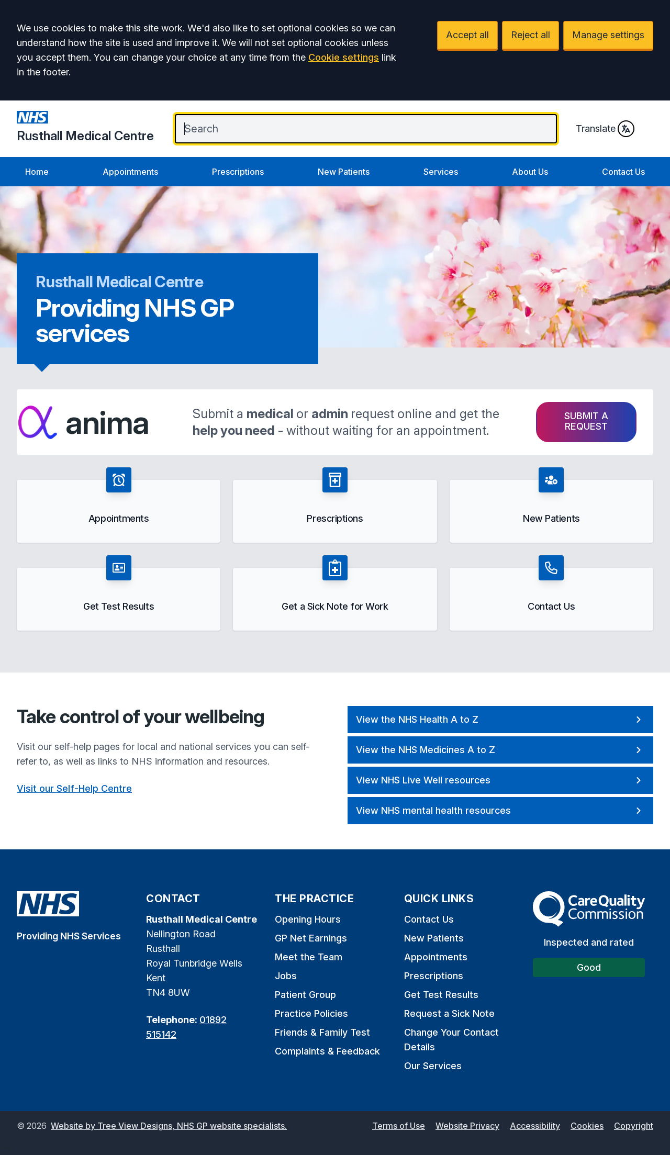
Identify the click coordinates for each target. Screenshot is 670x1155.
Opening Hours (308, 919)
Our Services (433, 1065)
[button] (118, 505)
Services (440, 171)
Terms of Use (398, 1125)
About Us (530, 171)
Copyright (633, 1125)
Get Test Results (441, 994)
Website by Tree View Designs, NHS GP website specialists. (169, 1125)
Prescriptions (238, 171)
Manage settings (608, 34)
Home (37, 171)
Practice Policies (311, 1013)
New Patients (344, 171)
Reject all (530, 34)
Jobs (286, 975)
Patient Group (305, 994)
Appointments (130, 171)
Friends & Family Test (322, 1032)
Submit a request (586, 421)
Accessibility (535, 1125)
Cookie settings (343, 57)
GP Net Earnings (311, 938)
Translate (605, 128)
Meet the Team (308, 956)
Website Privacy (467, 1125)
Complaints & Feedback (327, 1051)
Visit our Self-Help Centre (74, 788)
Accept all (467, 34)
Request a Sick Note (449, 1013)
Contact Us (623, 171)
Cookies (587, 1125)
